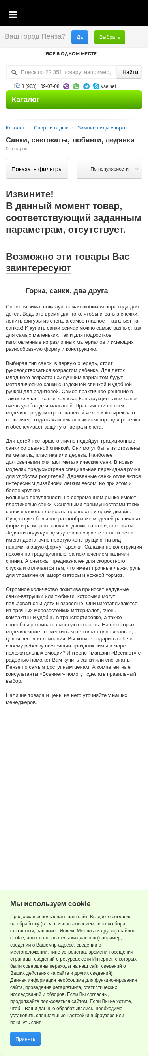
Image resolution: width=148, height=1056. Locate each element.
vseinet (108, 86)
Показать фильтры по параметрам (37, 169)
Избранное (105, 15)
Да (80, 37)
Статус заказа (126, 15)
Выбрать (109, 37)
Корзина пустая (83, 15)
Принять (25, 1039)
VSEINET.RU (71, 49)
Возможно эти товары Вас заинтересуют (67, 262)
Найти (130, 72)
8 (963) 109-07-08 (41, 86)
